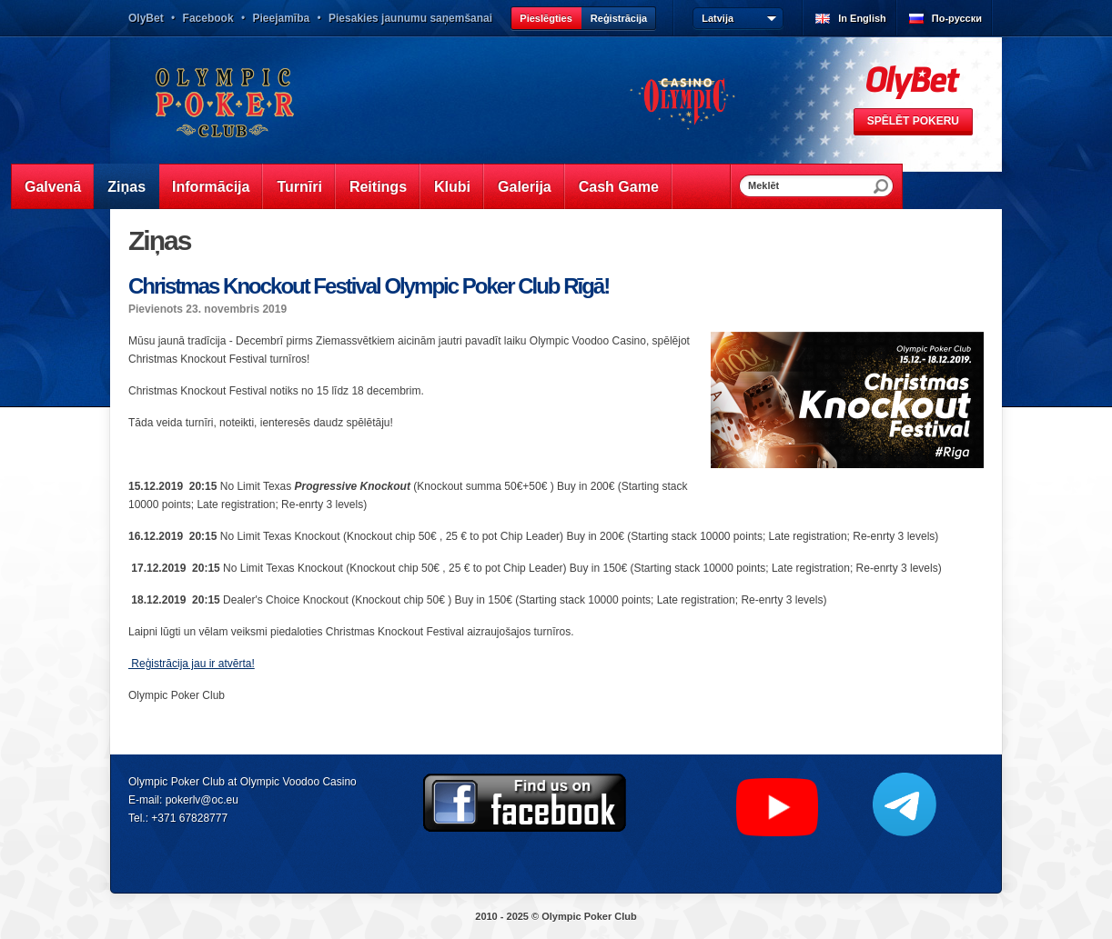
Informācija (210, 187)
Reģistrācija (619, 18)
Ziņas (126, 187)
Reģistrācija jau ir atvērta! (191, 663)
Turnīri (299, 187)
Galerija (524, 187)
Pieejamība (280, 18)
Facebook (208, 18)
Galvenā (53, 187)
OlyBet (146, 18)
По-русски (957, 18)
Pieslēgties (545, 18)
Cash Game (619, 187)
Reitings (378, 187)
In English (862, 18)
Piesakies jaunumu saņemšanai (410, 18)
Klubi (452, 187)
